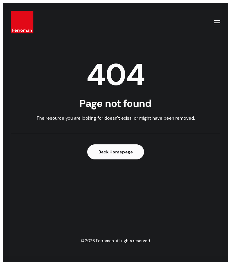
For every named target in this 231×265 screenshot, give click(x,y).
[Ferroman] (22, 22)
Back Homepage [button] (115, 152)
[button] (217, 22)
